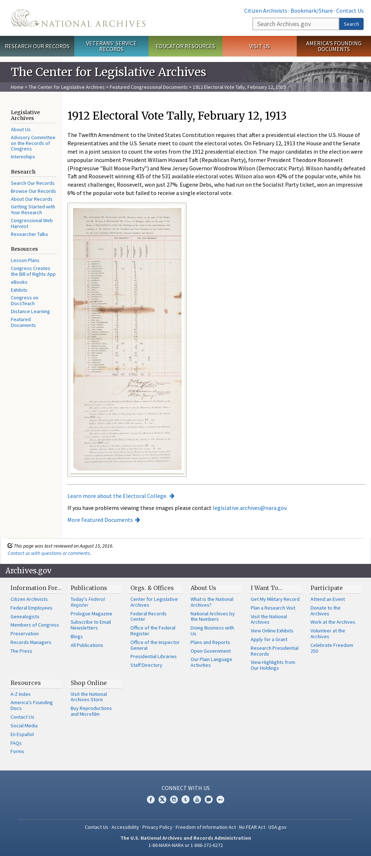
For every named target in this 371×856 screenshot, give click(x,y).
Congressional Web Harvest (32, 223)
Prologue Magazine (91, 613)
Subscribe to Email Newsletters (91, 625)
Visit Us (259, 46)
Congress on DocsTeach (24, 300)
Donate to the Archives (325, 610)
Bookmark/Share (312, 10)
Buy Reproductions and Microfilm (91, 711)
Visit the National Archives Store (89, 697)
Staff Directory (146, 665)
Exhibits (19, 290)
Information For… (36, 587)
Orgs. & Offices (152, 587)
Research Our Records (37, 46)
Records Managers (31, 642)
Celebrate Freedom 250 (331, 648)
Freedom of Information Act (206, 827)
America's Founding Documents (334, 46)
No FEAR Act (252, 827)
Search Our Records (33, 183)
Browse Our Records (33, 191)
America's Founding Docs (32, 705)
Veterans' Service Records (111, 46)
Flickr (220, 799)
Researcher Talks (29, 234)
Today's (88, 602)
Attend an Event (327, 599)
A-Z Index (20, 694)
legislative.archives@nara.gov (249, 507)
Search (351, 24)
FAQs (16, 743)
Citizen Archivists (265, 10)
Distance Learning (30, 311)
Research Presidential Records (275, 651)
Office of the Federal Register (152, 630)
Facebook (150, 799)
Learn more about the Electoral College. (117, 495)
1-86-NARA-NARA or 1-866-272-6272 (186, 845)
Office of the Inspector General (155, 645)
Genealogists (25, 616)
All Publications (87, 645)
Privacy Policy (157, 827)
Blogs (77, 636)
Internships (23, 156)
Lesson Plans (25, 260)
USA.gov (277, 827)
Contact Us (350, 10)
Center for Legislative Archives (154, 602)
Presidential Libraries (153, 656)
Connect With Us (186, 787)
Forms (17, 751)
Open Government (211, 651)
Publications (89, 587)
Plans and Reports (210, 642)
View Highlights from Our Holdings (273, 665)
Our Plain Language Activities (211, 662)
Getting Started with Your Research (33, 209)
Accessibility (125, 827)
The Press (21, 651)
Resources (26, 682)
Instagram (174, 799)
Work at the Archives (332, 622)
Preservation (25, 633)
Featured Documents (23, 322)
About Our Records (32, 199)
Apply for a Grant (269, 639)
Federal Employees (32, 607)
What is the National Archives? (212, 602)
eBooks (19, 282)
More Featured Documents (100, 519)
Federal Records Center (148, 616)
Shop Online (89, 682)
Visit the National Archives (269, 619)
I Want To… (266, 587)
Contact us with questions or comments (49, 553)
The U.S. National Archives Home (78, 18)
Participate (326, 587)
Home (17, 87)
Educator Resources (185, 46)
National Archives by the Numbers (213, 616)
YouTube (197, 799)
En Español (22, 734)
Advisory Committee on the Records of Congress (33, 143)
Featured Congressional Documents (149, 87)
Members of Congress (35, 625)
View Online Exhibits (272, 630)
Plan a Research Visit (273, 607)
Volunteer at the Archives (327, 633)
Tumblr (185, 799)
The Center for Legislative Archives (67, 87)
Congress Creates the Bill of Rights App (33, 271)
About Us (21, 129)
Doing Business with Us (212, 630)
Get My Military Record (275, 599)
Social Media (24, 725)
